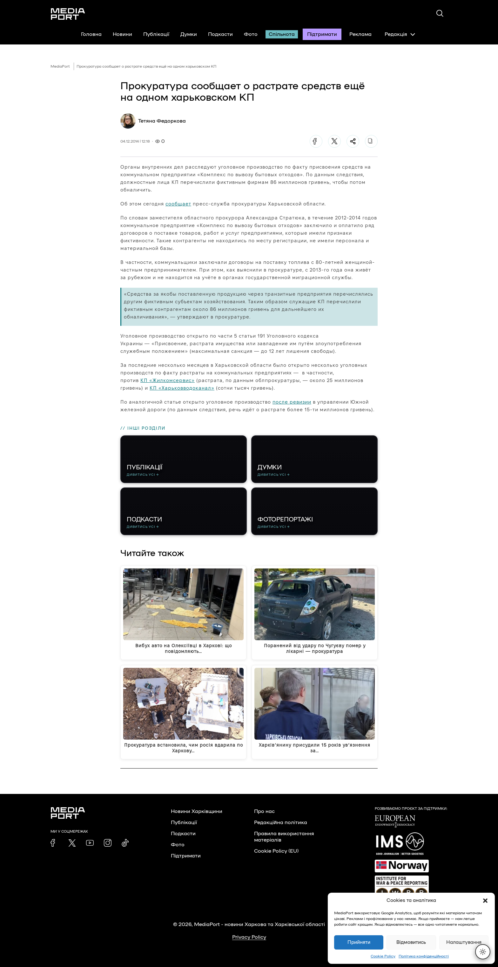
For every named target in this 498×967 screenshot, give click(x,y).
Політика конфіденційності (424, 956)
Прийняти (358, 942)
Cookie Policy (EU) (276, 851)
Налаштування (463, 942)
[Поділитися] (353, 141)
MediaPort (60, 66)
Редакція (400, 34)
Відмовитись (411, 942)
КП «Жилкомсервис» (167, 380)
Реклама (360, 34)
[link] (54, 842)
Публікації (156, 34)
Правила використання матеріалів (284, 837)
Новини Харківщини (196, 811)
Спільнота (282, 34)
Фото (251, 34)
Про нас (264, 811)
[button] (485, 900)
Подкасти (220, 34)
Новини (122, 34)
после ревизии (292, 402)
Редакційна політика (280, 822)
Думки (188, 34)
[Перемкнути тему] (482, 951)
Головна (91, 34)
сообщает (178, 203)
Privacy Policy (249, 937)
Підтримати (322, 34)
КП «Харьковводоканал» (182, 388)
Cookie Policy (383, 956)
